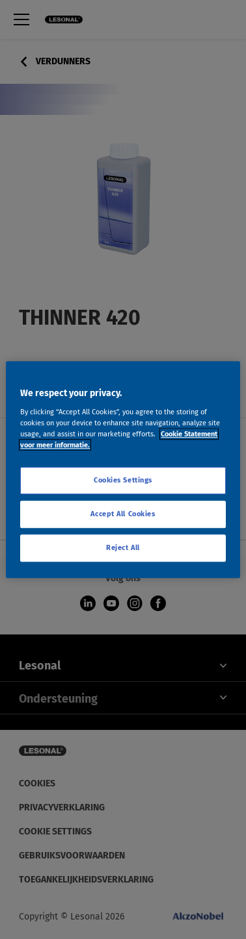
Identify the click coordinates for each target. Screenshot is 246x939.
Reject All (123, 547)
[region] (122, 469)
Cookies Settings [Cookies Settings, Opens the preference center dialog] (123, 479)
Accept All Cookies (122, 513)
